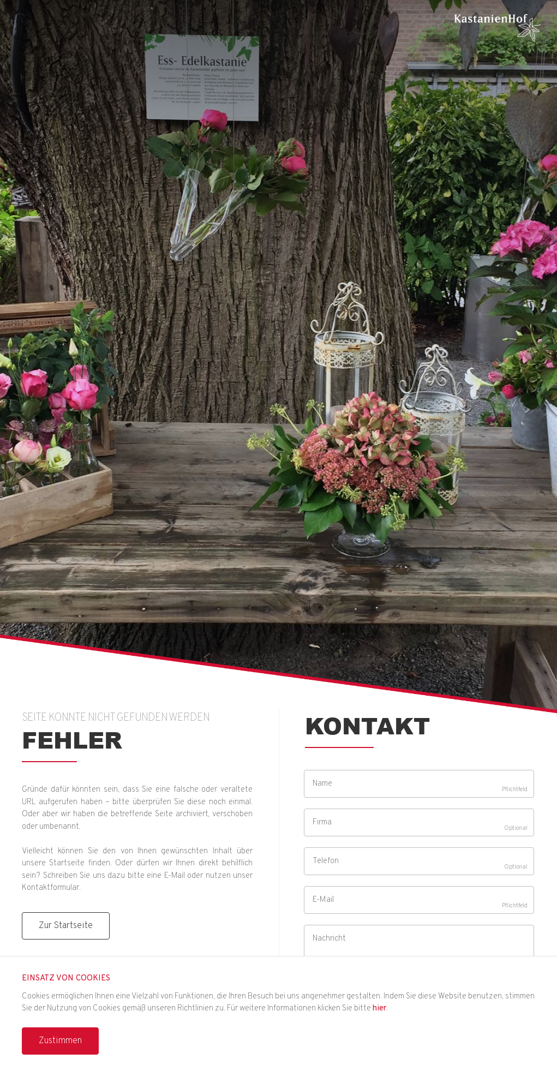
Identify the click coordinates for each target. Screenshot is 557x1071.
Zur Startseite (66, 925)
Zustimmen (60, 1041)
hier (379, 1008)
